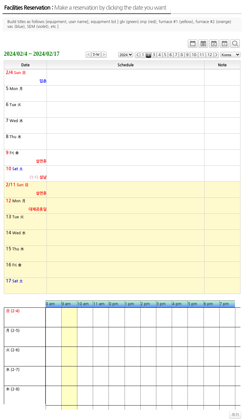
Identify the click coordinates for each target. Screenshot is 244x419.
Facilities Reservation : (85, 8)
